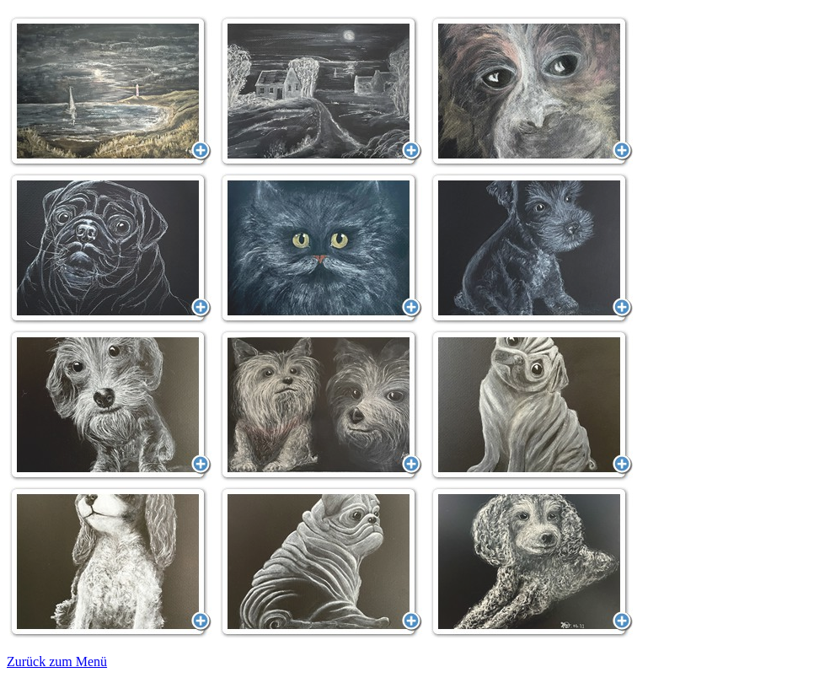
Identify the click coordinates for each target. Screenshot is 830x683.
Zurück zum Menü (57, 661)
